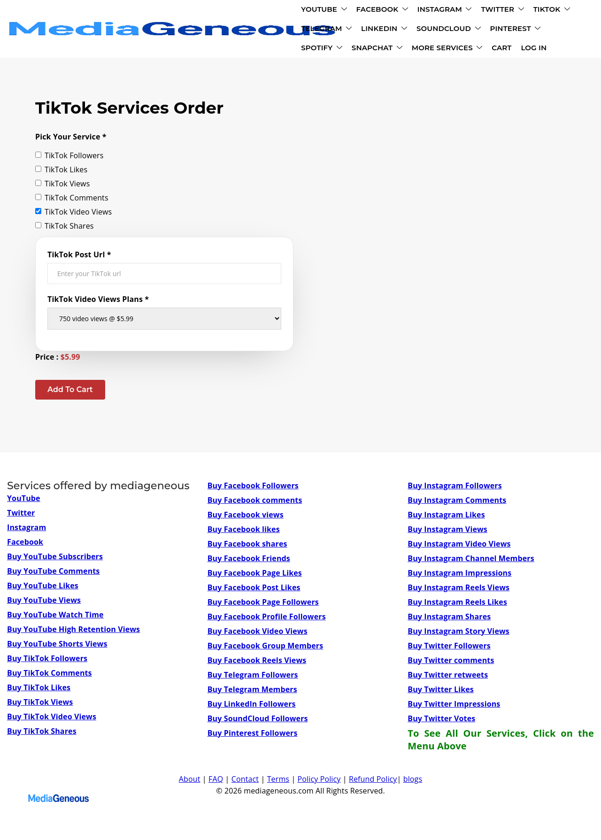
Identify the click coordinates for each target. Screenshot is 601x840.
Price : (57, 357)
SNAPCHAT (335, 30)
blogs (412, 779)
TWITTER (327, 11)
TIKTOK (376, 11)
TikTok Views (62, 183)
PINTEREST (225, 30)
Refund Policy (373, 779)
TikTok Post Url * (79, 254)
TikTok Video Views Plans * (98, 299)
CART (460, 30)
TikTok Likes (61, 169)
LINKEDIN (487, 11)
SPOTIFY (280, 30)
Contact (245, 779)
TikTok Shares (64, 226)
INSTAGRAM (269, 11)
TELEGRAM (429, 11)
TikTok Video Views (73, 212)
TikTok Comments (71, 198)
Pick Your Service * (71, 136)
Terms (278, 779)
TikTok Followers (69, 155)
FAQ (215, 779)
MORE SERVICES (405, 30)
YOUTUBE (148, 11)
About (189, 779)
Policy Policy (319, 779)
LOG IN (492, 30)
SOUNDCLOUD (158, 30)
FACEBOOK (207, 11)
